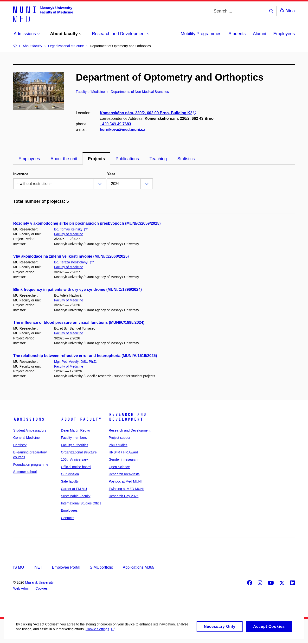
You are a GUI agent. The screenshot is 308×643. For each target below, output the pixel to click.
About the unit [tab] (64, 158)
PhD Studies (118, 445)
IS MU (18, 567)
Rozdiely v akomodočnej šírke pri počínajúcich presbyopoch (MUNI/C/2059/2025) (87, 223)
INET (37, 567)
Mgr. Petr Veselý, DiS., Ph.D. (75, 361)
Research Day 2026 (124, 496)
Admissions (29, 419)
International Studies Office (81, 503)
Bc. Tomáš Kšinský (71, 229)
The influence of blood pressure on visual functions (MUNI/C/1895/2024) (78, 322)
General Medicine (26, 437)
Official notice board (75, 467)
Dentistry (19, 445)
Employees (284, 33)
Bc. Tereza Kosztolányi (74, 262)
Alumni (259, 33)
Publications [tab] (127, 158)
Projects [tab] (96, 158)
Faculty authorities (74, 445)
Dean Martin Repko (75, 430)
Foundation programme (30, 464)
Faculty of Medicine (68, 234)
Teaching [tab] (158, 158)
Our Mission (70, 474)
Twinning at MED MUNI (126, 489)
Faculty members (74, 437)
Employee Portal (66, 567)
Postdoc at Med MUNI (125, 481)
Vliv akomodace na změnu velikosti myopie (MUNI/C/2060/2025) (71, 256)
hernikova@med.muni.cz (122, 130)
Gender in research (123, 459)
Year (111, 174)
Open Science (119, 467)
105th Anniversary (74, 459)
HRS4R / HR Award (123, 452)
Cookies (41, 588)
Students (237, 33)
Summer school (25, 472)
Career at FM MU (74, 489)
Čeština (287, 10)
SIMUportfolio (101, 567)
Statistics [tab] (186, 158)
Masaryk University (39, 582)
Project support (120, 437)
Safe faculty (69, 481)
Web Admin (21, 588)
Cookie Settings (113, 635)
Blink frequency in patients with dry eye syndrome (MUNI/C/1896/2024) (77, 289)
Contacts (67, 518)
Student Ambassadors (29, 430)
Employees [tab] (29, 158)
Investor (20, 174)
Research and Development (127, 417)
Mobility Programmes (201, 33)
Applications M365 (138, 567)
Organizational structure (79, 452)
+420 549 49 (115, 124)
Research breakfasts (124, 474)
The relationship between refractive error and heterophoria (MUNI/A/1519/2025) (85, 356)
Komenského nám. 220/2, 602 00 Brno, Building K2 (148, 113)
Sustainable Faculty (75, 496)
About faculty (81, 419)
